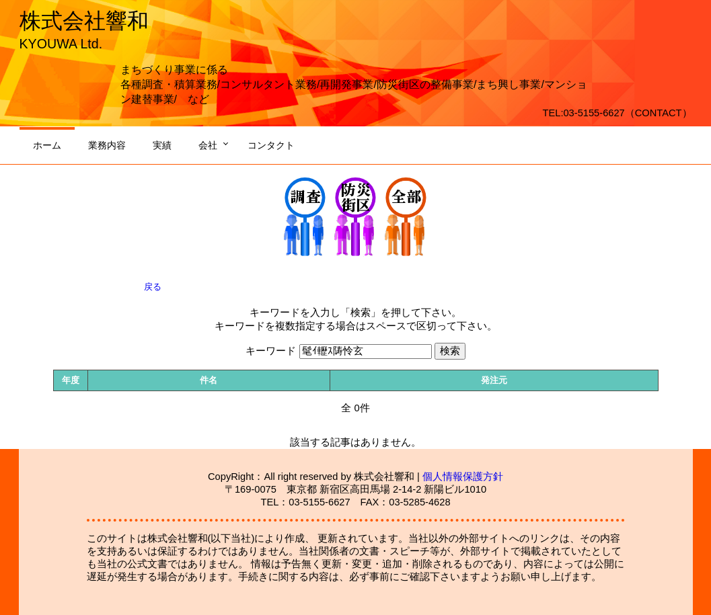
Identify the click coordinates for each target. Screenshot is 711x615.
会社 (207, 145)
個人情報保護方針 (462, 476)
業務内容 (107, 145)
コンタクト (271, 145)
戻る (152, 287)
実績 (162, 145)
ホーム (47, 145)
